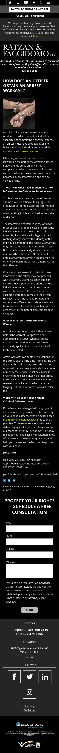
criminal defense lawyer (25, 419)
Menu (48, 2)
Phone (10, 549)
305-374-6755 (33, 634)
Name (9, 523)
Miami (7, 419)
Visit (34, 2)
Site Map (29, 706)
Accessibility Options (29, 15)
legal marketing (29, 734)
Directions (30, 657)
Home (10, 2)
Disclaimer (29, 710)
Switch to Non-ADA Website (29, 9)
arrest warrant (30, 151)
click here (32, 36)
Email (26, 2)
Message (11, 562)
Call (18, 2)
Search (41, 2)
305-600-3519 (30, 70)
